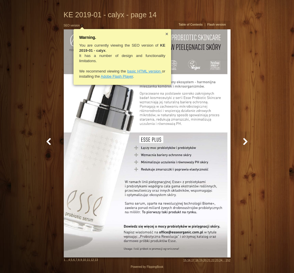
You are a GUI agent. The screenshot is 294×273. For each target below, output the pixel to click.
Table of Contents (191, 24)
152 (228, 260)
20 (204, 260)
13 (96, 259)
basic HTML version (144, 71)
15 (184, 260)
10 (84, 259)
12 (92, 259)
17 (192, 260)
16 (188, 260)
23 (216, 260)
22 (212, 260)
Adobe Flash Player (117, 76)
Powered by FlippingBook (147, 266)
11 (88, 259)
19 (200, 260)
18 (196, 260)
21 (208, 260)
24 (221, 260)
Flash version (216, 24)
